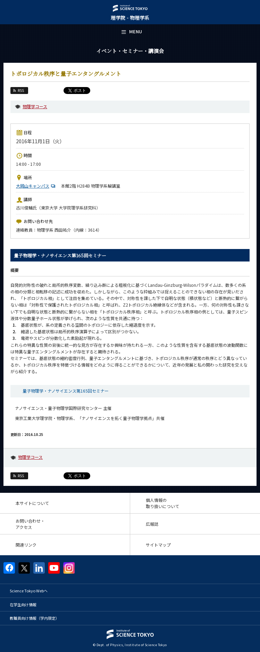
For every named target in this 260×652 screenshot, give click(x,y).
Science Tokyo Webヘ (29, 590)
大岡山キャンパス (36, 186)
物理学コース (35, 106)
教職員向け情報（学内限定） (34, 618)
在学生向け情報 (23, 604)
